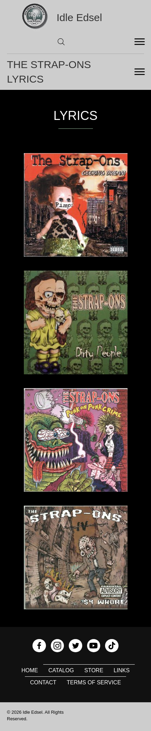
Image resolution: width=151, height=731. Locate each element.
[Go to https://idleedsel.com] (75, 17)
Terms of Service (94, 682)
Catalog (61, 670)
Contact (43, 682)
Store (93, 670)
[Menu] (140, 42)
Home (29, 670)
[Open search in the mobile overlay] (61, 41)
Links (122, 670)
